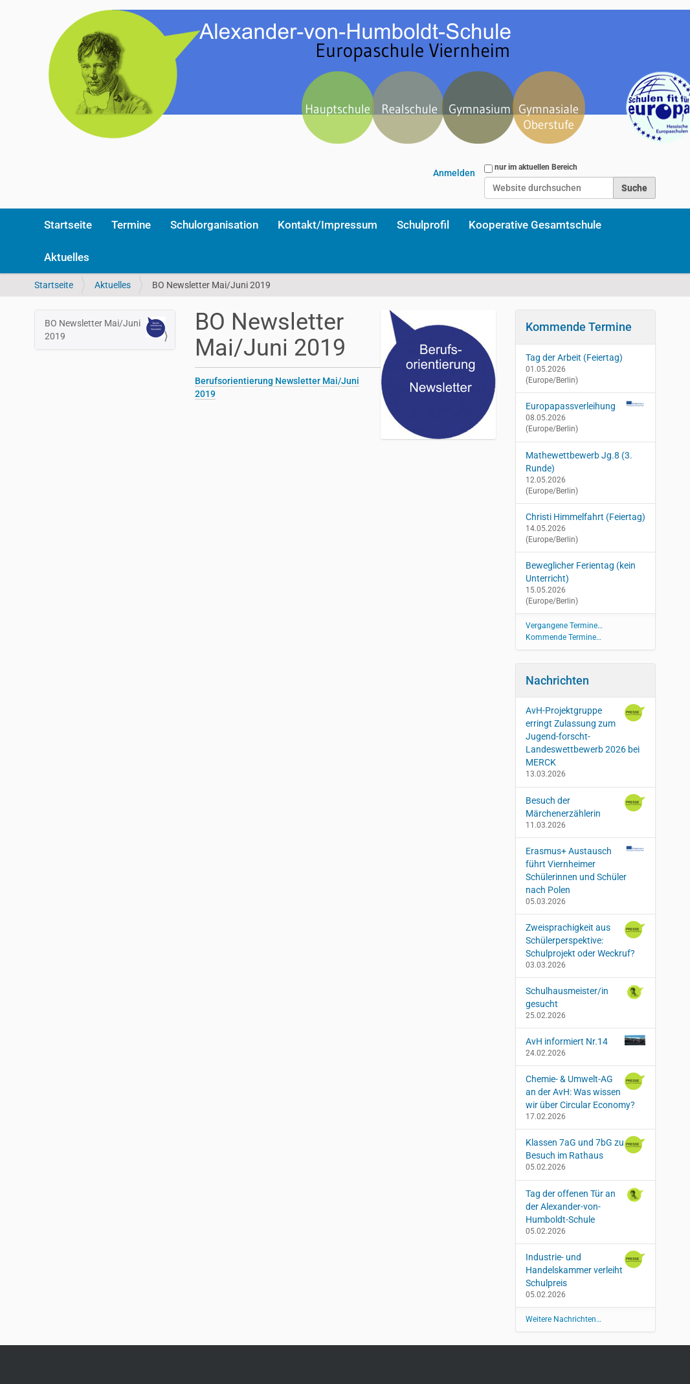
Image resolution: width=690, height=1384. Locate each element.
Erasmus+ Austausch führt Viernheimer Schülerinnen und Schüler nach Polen (586, 870)
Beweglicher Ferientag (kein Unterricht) (581, 572)
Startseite (68, 224)
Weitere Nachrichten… (563, 1319)
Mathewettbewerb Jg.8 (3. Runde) (579, 461)
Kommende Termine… (563, 637)
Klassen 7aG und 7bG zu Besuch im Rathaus (586, 1148)
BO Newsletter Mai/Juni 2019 (105, 329)
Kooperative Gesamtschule (535, 224)
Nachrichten (557, 680)
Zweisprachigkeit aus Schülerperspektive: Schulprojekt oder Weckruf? (586, 940)
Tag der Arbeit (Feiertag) (574, 357)
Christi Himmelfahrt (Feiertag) (585, 517)
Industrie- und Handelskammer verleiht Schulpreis (586, 1269)
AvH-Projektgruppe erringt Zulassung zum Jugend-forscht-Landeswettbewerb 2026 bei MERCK (586, 735)
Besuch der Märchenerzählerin (586, 806)
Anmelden (454, 173)
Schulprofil (423, 224)
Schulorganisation (214, 224)
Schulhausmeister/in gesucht (586, 996)
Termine (131, 224)
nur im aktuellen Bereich (536, 167)
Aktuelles (66, 257)
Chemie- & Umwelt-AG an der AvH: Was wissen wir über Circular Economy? (586, 1091)
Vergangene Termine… (564, 625)
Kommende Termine (579, 327)
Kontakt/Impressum (327, 224)
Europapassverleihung (571, 406)
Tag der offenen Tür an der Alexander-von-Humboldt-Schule (586, 1206)
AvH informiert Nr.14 (586, 1041)
